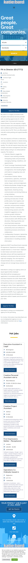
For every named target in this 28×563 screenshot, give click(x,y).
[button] (14, 7)
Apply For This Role (14, 110)
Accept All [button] (14, 559)
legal (20, 321)
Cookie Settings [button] (6, 559)
